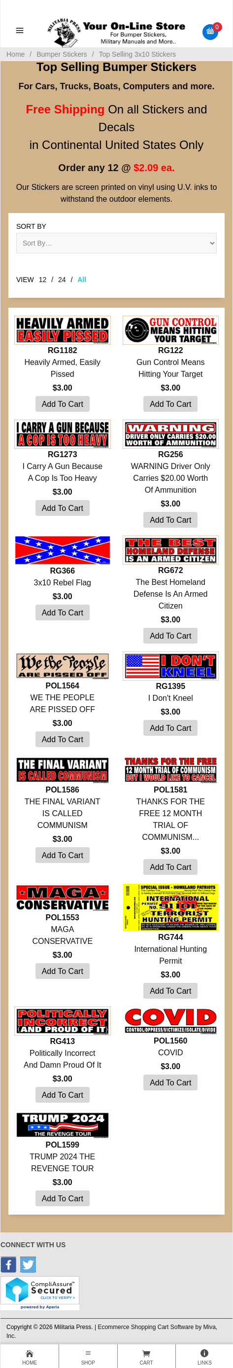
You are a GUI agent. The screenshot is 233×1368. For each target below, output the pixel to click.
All (81, 280)
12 (43, 280)
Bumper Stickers (61, 54)
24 (62, 280)
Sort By (31, 226)
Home (15, 54)
